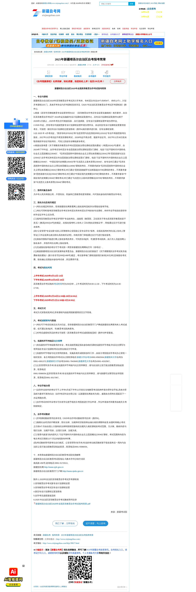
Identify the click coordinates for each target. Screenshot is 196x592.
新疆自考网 (48, 52)
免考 (113, 29)
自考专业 (92, 23)
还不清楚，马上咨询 (95, 523)
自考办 (88, 357)
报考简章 (57, 52)
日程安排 (68, 23)
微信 (65, 587)
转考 (118, 29)
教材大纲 (115, 23)
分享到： (36, 587)
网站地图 (161, 3)
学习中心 (80, 23)
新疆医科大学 (111, 357)
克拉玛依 (53, 34)
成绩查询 (46, 320)
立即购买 (117, 81)
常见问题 (139, 23)
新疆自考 (47, 535)
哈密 (67, 34)
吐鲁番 (61, 34)
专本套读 (103, 23)
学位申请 (151, 29)
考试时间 (58, 284)
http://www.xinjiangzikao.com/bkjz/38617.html (61, 543)
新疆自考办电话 (144, 3)
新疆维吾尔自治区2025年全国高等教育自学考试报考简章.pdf (63, 504)
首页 (35, 23)
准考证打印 (96, 29)
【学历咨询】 (107, 65)
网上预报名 (151, 23)
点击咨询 (151, 9)
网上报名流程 (65, 29)
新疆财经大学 (53, 361)
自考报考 (57, 23)
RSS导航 (154, 3)
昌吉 (72, 34)
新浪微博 (49, 587)
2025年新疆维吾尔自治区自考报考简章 (76, 52)
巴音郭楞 (88, 34)
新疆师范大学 (84, 361)
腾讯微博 (55, 587)
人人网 (61, 587)
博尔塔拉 (79, 34)
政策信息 (45, 23)
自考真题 (127, 23)
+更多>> (97, 34)
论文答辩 (142, 29)
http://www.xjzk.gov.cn (54, 467)
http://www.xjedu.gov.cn (73, 471)
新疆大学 (81, 357)
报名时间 (48, 268)
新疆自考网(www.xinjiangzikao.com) (55, 3)
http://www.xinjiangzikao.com (67, 539)
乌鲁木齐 (45, 34)
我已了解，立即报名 (65, 523)
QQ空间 (43, 587)
